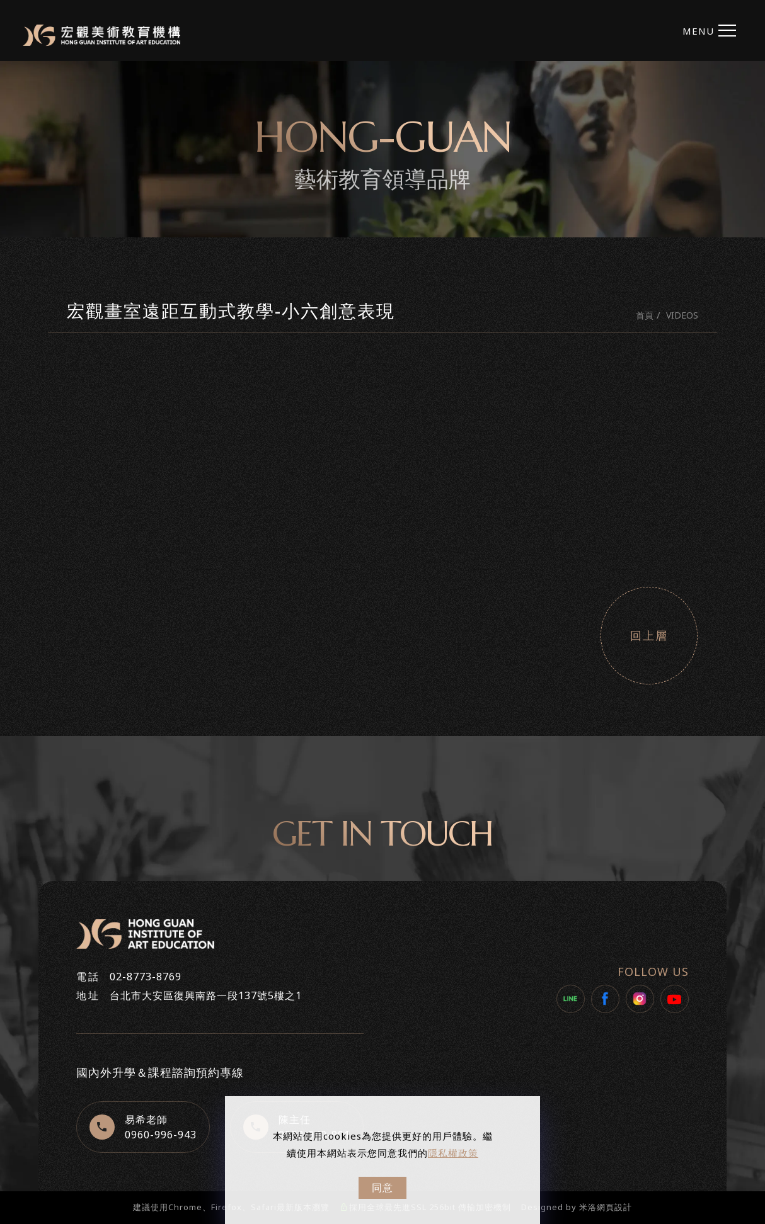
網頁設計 (614, 1207)
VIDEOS (682, 315)
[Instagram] (640, 999)
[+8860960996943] (143, 1127)
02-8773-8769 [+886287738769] (145, 976)
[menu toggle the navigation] (707, 31)
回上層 (649, 635)
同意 (382, 1187)
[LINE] (570, 999)
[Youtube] (674, 999)
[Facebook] (605, 999)
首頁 (644, 315)
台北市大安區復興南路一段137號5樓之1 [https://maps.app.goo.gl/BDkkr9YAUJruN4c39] (206, 995)
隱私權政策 (453, 1153)
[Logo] (101, 34)
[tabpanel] (382, 149)
